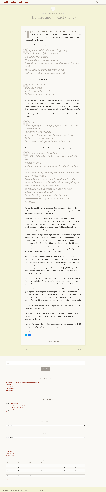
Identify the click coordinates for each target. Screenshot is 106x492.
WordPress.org (10, 455)
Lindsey (8, 407)
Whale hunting (9, 390)
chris (7, 412)
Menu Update (9, 386)
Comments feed (10, 453)
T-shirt (67, 349)
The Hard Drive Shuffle (19, 405)
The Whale (9, 384)
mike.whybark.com (16, 2)
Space (14, 409)
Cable (39, 349)
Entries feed (9, 451)
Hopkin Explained (13, 403)
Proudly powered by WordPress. (13, 490)
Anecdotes (56, 341)
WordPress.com (41, 490)
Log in (7, 449)
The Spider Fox (10, 388)
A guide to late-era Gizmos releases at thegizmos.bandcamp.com (22, 382)
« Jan (7, 479)
